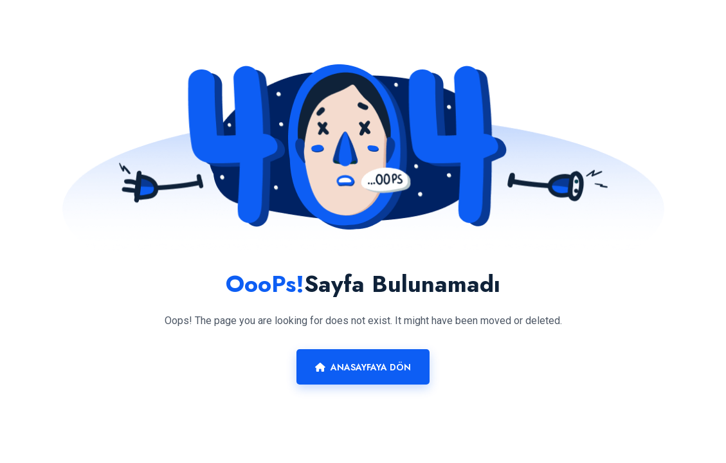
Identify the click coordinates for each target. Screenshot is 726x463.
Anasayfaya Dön (363, 367)
